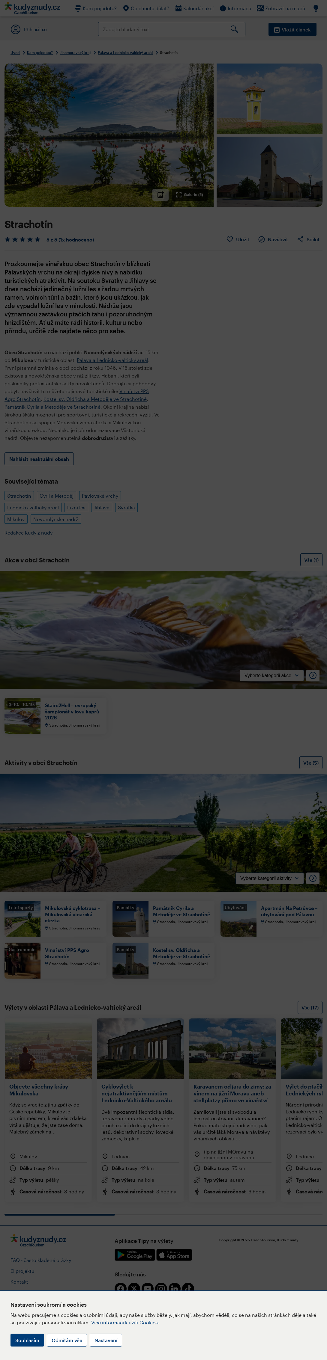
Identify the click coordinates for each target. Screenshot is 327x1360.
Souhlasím (27, 1340)
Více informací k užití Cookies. (125, 1322)
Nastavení (105, 1340)
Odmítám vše (67, 1340)
